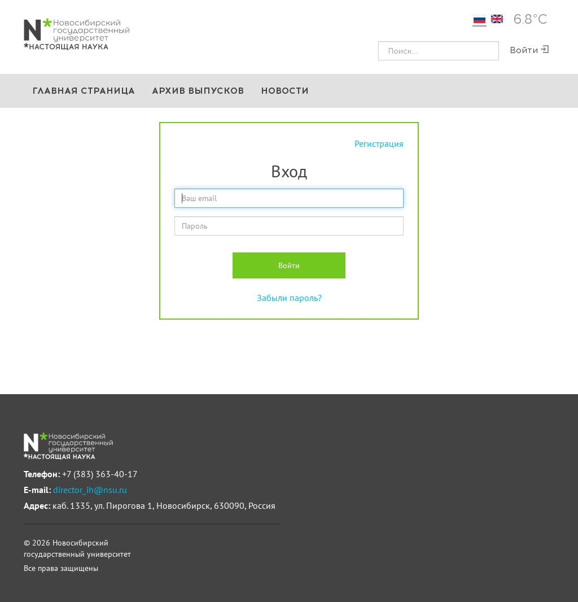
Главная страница (83, 90)
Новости (285, 90)
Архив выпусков (198, 90)
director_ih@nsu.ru (90, 489)
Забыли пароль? (289, 297)
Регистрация (379, 143)
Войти (289, 265)
